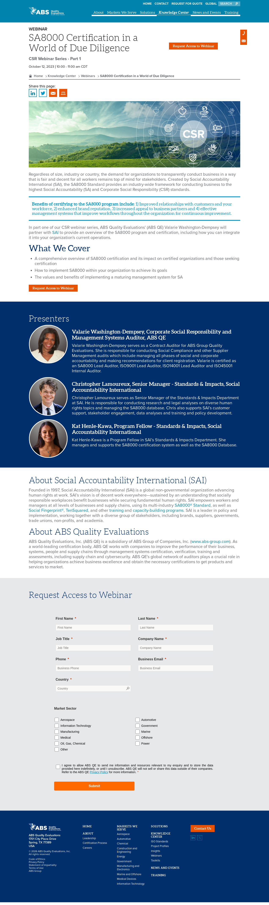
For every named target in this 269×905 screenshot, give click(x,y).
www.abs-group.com (210, 544)
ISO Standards (159, 844)
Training (231, 12)
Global (211, 4)
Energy (121, 859)
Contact (162, 4)
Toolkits (155, 863)
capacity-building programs (158, 513)
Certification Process (95, 845)
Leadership (89, 841)
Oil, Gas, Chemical (72, 746)
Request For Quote (187, 4)
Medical (65, 740)
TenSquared (77, 513)
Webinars (88, 76)
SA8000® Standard (193, 508)
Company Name (151, 641)
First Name (64, 621)
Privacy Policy (36, 864)
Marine (145, 734)
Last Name (146, 621)
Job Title (63, 641)
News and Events (207, 12)
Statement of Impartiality (42, 867)
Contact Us (205, 832)
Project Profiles (160, 849)
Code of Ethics (37, 861)
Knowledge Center (174, 12)
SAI (55, 232)
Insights (155, 853)
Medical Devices (126, 881)
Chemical (122, 846)
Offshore (146, 740)
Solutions (147, 12)
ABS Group (35, 873)
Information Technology (75, 728)
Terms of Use (36, 870)
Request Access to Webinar (200, 46)
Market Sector (65, 711)
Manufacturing (69, 734)
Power (145, 746)
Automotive (148, 722)
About (98, 12)
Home (147, 4)
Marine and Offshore (129, 877)
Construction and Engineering (127, 852)
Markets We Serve (121, 12)
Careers (87, 850)
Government (149, 728)
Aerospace (67, 722)
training (117, 513)
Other (64, 752)
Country (62, 682)
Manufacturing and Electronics (128, 870)
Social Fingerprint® (46, 513)
